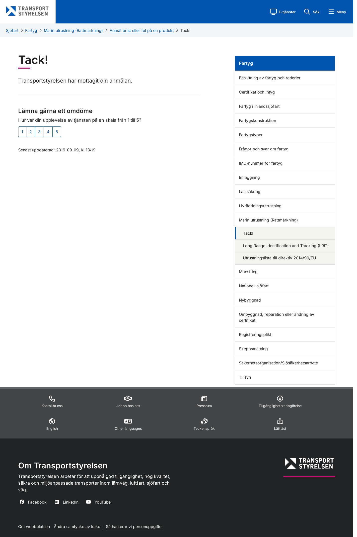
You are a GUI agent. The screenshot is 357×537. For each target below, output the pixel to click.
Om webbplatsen (34, 526)
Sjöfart (12, 30)
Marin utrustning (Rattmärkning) (73, 30)
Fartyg (31, 30)
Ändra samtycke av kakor (78, 526)
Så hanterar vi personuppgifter (134, 526)
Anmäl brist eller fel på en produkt (142, 30)
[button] (283, 11)
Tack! (185, 30)
